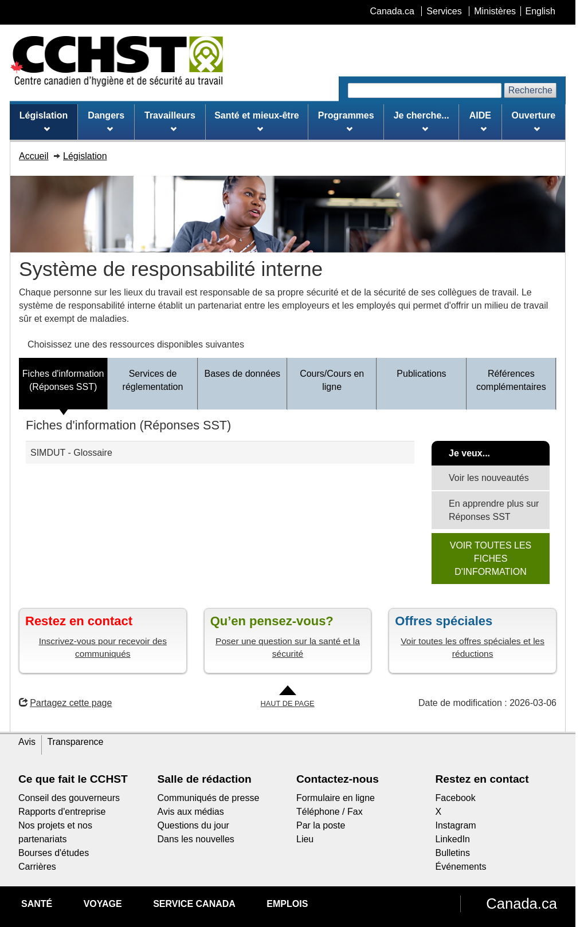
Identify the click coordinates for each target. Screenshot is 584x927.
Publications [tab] (421, 373)
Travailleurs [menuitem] (169, 121)
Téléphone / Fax (329, 811)
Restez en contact (482, 779)
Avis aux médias (191, 811)
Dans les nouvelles (196, 839)
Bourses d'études (53, 853)
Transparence (75, 742)
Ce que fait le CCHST (73, 779)
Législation (85, 156)
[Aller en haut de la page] (288, 697)
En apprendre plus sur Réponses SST (494, 510)
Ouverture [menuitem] (533, 121)
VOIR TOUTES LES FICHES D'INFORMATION (491, 559)
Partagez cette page (65, 703)
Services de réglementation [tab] (153, 380)
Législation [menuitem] (43, 121)
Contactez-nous (337, 779)
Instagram (456, 825)
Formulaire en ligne (335, 798)
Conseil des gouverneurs (69, 798)
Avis (27, 742)
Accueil (34, 156)
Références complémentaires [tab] (511, 380)
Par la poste (320, 825)
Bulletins (453, 853)
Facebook (456, 798)
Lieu (304, 839)
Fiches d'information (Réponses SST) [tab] (63, 380)
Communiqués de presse (209, 798)
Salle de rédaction (205, 779)
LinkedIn (453, 839)
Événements (461, 866)
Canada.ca (521, 904)
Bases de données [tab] (243, 373)
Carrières (37, 866)
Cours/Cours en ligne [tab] (332, 380)
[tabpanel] (287, 500)
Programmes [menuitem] (346, 121)
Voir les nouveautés (489, 478)
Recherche (530, 90)
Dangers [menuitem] (106, 121)
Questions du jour (193, 825)
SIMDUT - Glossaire (71, 452)
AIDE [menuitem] (480, 121)
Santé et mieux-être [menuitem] (256, 121)
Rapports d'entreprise (61, 811)
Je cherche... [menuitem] (421, 121)
